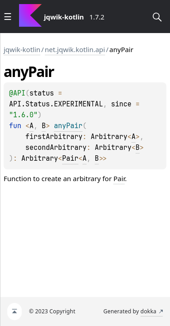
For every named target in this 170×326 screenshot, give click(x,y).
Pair (70, 158)
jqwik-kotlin (22, 49)
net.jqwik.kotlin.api (75, 49)
